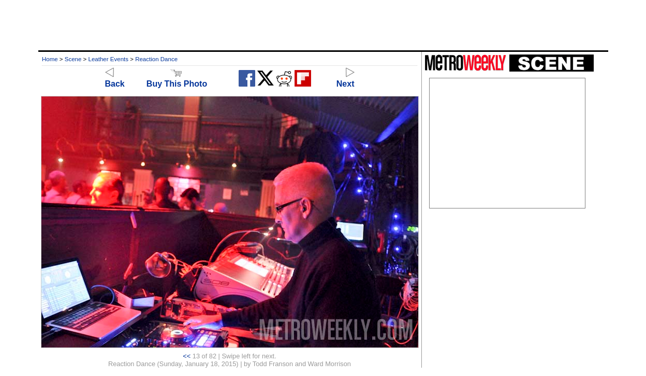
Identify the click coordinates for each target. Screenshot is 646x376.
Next (345, 79)
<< (186, 356)
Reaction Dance (156, 59)
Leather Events (108, 59)
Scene (73, 59)
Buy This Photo (176, 79)
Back (115, 79)
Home (50, 59)
